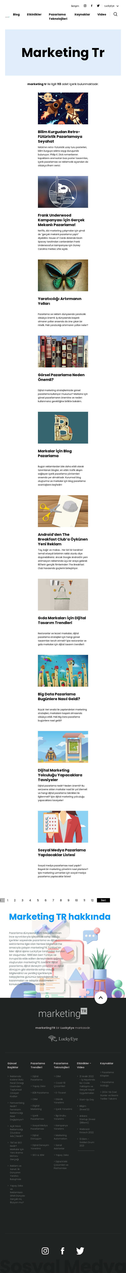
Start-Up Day (85, 1099)
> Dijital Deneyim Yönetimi (40, 1147)
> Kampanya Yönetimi (61, 1127)
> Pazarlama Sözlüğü (107, 1084)
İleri (103, 900)
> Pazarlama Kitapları (107, 1074)
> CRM (34, 1099)
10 (76, 900)
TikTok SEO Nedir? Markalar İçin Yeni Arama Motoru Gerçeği (15, 1151)
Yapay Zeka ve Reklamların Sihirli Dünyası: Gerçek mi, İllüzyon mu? (16, 1194)
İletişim (75, 6)
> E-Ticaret (60, 1092)
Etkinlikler (34, 14)
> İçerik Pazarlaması (37, 1117)
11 (84, 900)
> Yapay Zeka (38, 1086)
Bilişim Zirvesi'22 (83, 1107)
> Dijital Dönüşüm (36, 1137)
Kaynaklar (82, 14)
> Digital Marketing (36, 1107)
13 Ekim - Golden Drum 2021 (85, 1142)
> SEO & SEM (37, 1155)
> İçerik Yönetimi (63, 1109)
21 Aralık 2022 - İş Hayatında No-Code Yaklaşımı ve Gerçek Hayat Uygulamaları (86, 1085)
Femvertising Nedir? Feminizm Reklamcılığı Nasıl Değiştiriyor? (15, 1111)
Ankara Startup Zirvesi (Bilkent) (86, 1119)
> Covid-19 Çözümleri (59, 1084)
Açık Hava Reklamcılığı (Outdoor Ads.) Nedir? (15, 1131)
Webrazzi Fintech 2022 (85, 1131)
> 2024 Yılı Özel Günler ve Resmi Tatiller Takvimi (109, 1095)
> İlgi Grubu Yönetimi (60, 1117)
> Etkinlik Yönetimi (59, 1101)
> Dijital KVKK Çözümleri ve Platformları (61, 1165)
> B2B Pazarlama (40, 1092)
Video (101, 14)
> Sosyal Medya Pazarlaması (39, 1127)
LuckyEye (111, 5)
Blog (16, 14)
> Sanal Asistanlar (59, 1147)
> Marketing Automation (60, 1137)
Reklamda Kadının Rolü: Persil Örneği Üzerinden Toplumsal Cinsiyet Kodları (15, 1086)
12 (92, 900)
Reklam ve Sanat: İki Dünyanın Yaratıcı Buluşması (14, 1172)
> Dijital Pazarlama (36, 1078)
